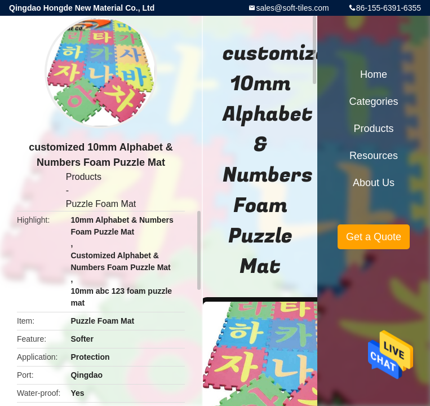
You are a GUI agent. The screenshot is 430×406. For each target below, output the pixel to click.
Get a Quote (373, 236)
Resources (373, 155)
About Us (373, 182)
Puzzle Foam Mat (101, 204)
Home (373, 74)
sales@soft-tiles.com (292, 7)
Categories (373, 101)
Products (83, 177)
